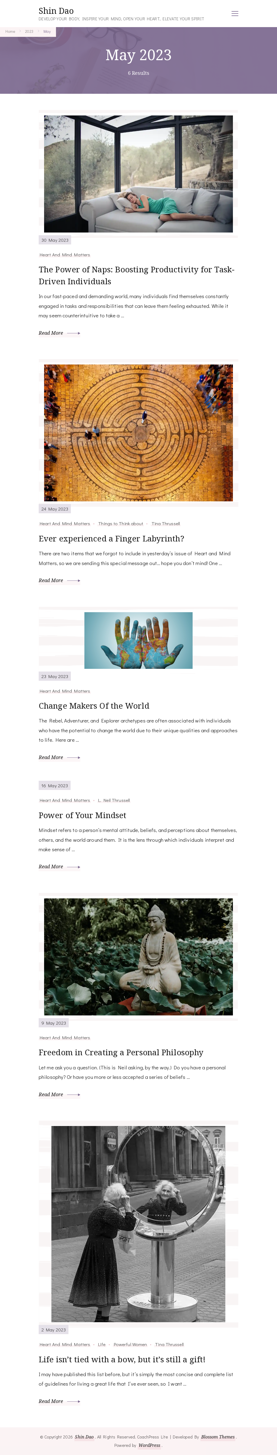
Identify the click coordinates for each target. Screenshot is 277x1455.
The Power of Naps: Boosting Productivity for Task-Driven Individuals (128, 275)
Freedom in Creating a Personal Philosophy (124, 1052)
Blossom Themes (218, 1437)
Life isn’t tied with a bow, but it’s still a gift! (124, 1359)
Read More (59, 333)
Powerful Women (130, 1344)
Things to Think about (120, 524)
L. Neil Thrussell (114, 800)
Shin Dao (56, 10)
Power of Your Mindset (84, 815)
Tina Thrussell (165, 524)
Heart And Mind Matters (64, 254)
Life (101, 1344)
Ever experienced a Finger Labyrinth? (113, 538)
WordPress (149, 1445)
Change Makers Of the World (95, 705)
